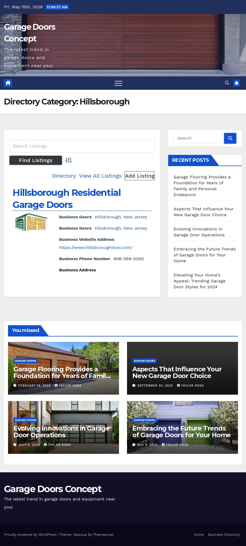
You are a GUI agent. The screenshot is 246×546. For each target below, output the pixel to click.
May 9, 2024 (148, 445)
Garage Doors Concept (52, 489)
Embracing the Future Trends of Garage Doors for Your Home (205, 254)
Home (199, 535)
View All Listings (100, 176)
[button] (227, 82)
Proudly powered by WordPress (31, 535)
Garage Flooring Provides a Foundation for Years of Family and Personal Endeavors (61, 375)
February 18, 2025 (35, 385)
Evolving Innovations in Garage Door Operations (61, 431)
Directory (64, 176)
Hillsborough (108, 216)
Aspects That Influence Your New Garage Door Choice (177, 372)
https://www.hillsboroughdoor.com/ (96, 247)
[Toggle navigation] (118, 83)
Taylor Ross (68, 385)
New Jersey (135, 216)
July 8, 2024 (29, 445)
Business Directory (224, 535)
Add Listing (139, 176)
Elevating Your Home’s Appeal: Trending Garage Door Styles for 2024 (199, 280)
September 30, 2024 (155, 385)
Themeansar (103, 535)
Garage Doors (25, 360)
